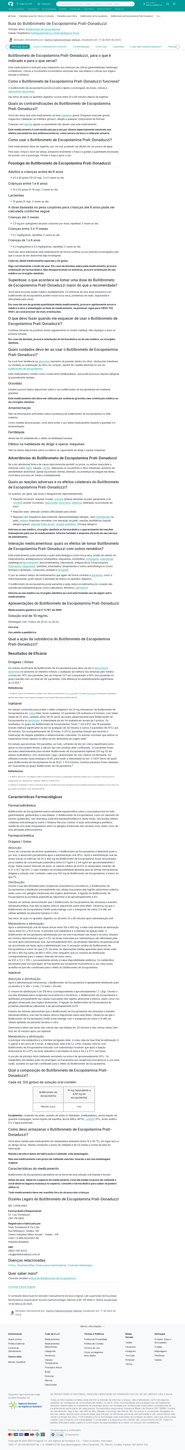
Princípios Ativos (53, 1367)
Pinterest (129, 1359)
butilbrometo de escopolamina (25, 368)
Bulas (47, 1371)
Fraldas (158, 1347)
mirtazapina (92, 559)
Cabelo (158, 1359)
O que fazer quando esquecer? (146, 46)
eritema (24, 520)
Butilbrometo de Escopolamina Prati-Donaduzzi (132, 16)
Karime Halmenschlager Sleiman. (62, 39)
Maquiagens (161, 1351)
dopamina (96, 575)
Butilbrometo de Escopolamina (94, 16)
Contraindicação (81, 46)
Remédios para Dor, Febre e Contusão (36, 16)
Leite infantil (89, 9)
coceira (17, 502)
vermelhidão (103, 517)
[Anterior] (7, 47)
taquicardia (51, 502)
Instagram (130, 1351)
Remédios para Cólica (67, 16)
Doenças (49, 1376)
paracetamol (91, 693)
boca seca (64, 502)
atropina (62, 569)
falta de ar (47, 524)
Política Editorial (16, 1343)
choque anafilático (66, 524)
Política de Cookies (93, 1343)
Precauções (174, 46)
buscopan (71, 693)
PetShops (160, 1355)
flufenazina (14, 566)
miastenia (66, 115)
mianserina (106, 559)
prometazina (31, 562)
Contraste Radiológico (80, 1265)
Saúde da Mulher (104, 9)
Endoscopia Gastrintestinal (51, 1265)
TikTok (128, 1364)
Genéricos (119, 9)
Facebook (130, 1347)
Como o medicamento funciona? (50, 46)
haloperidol (28, 566)
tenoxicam (34, 720)
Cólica (12, 1265)
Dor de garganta (49, 9)
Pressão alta (75, 9)
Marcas (48, 1380)
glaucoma (44, 361)
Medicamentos (52, 1339)
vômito (46, 468)
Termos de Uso (92, 1348)
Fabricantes (51, 1384)
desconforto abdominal (21, 91)
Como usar (101, 46)
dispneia (35, 524)
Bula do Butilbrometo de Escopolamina (53, 1278)
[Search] (132, 4)
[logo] (10, 3)
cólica (32, 713)
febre (29, 468)
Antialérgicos (33, 9)
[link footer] (57, 1434)
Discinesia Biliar (26, 1265)
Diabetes (63, 9)
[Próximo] (178, 47)
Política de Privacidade (95, 1339)
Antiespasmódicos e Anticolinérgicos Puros (55, 33)
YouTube (130, 1355)
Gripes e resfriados (16, 9)
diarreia (28, 124)
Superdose (118, 46)
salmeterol (81, 587)
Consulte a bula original (21, 1286)
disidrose (77, 502)
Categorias (50, 1351)
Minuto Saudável (17, 1362)
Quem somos (15, 1339)
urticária (58, 499)
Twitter (128, 1342)
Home (13, 16)
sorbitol (90, 1119)
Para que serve (20, 46)
